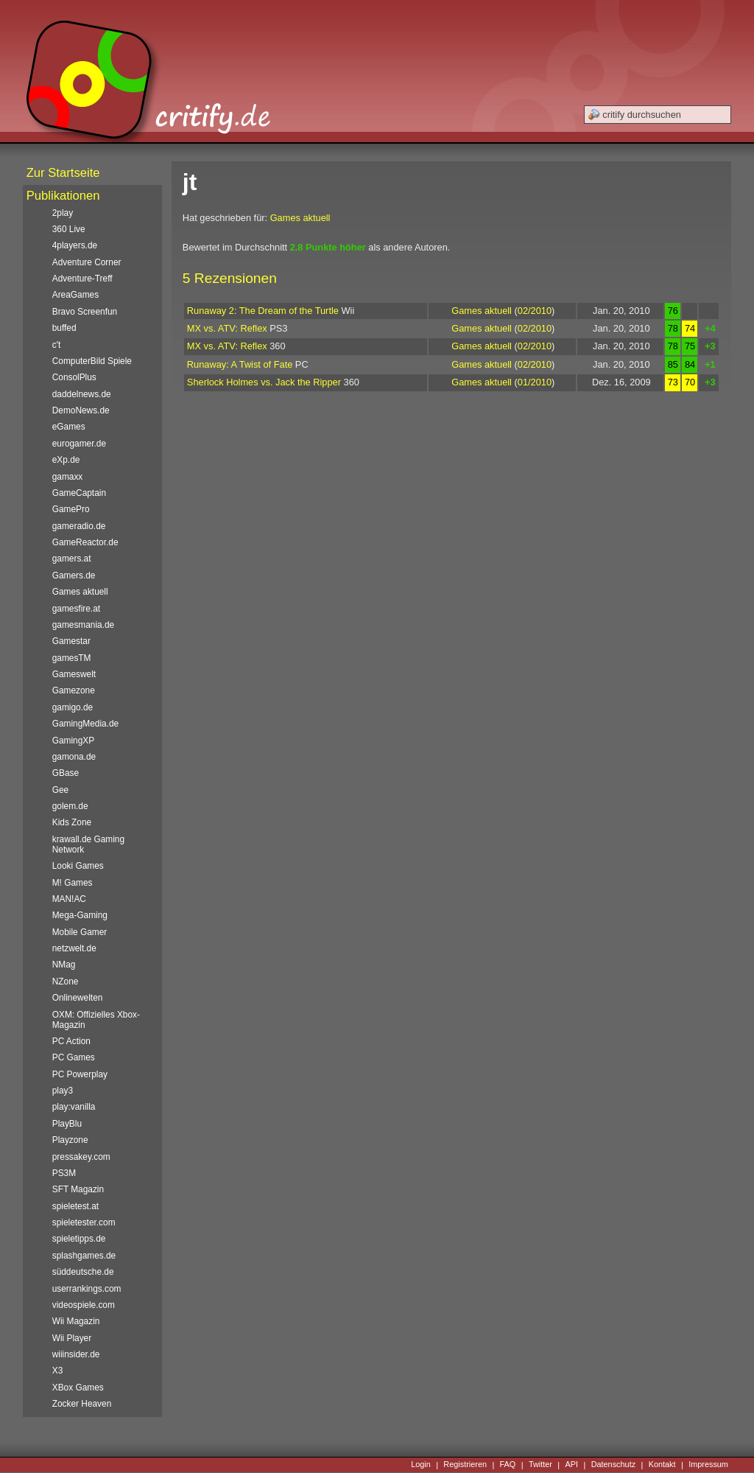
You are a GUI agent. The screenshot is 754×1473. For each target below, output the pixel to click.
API (572, 1464)
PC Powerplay (80, 1074)
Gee (60, 790)
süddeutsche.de (83, 1272)
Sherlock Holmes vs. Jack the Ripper (264, 382)
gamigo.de (72, 707)
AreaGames (75, 295)
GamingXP (73, 740)
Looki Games (78, 866)
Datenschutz (613, 1464)
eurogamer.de (79, 443)
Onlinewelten (77, 998)
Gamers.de (74, 575)
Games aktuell (300, 217)
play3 (62, 1090)
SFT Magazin (78, 1189)
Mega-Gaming (80, 915)
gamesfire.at (76, 608)
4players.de (74, 245)
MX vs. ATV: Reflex (227, 328)
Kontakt (662, 1464)
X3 (57, 1370)
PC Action (71, 1041)
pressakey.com (81, 1157)
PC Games (73, 1057)
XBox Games (78, 1387)
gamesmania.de (83, 625)
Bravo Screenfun (84, 312)
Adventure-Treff (82, 278)
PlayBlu (67, 1124)
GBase (65, 773)
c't (56, 345)
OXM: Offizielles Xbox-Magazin (96, 1020)
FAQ (508, 1464)
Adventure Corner (86, 262)
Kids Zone (71, 822)
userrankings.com (86, 1289)
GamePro (71, 509)
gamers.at (71, 558)
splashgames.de (84, 1255)
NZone (65, 981)
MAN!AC (69, 899)
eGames (68, 426)
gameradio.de (79, 526)
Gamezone (73, 690)
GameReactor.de (85, 542)
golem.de (70, 806)
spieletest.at (75, 1206)
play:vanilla (74, 1107)
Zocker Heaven (82, 1404)
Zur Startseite (63, 173)
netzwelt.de (74, 948)
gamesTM (71, 658)
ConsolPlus (74, 377)
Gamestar (71, 641)
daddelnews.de (81, 394)
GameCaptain (79, 493)
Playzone (70, 1140)
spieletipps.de (79, 1239)
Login (421, 1464)
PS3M (64, 1173)
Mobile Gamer (80, 932)
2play (62, 213)
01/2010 (535, 382)
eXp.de (66, 460)
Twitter (540, 1464)
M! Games (72, 883)
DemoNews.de (81, 410)
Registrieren (465, 1464)
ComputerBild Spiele (92, 361)
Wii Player (71, 1338)
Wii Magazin (76, 1321)
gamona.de (74, 757)
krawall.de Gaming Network (88, 844)
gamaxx (67, 477)
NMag (64, 964)
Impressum (708, 1464)
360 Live (68, 229)
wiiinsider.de (76, 1354)
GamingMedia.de (85, 723)
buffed (64, 328)
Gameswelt (74, 674)
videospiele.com (83, 1305)
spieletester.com (84, 1222)
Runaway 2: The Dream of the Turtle (263, 310)
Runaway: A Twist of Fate (239, 364)
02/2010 (535, 310)
